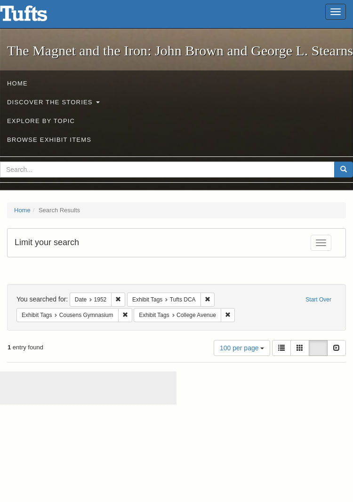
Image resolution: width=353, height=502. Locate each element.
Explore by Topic (41, 120)
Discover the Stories (53, 102)
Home (17, 83)
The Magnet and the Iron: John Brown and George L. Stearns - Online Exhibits (35, 16)
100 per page (242, 348)
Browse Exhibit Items (49, 139)
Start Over (318, 299)
